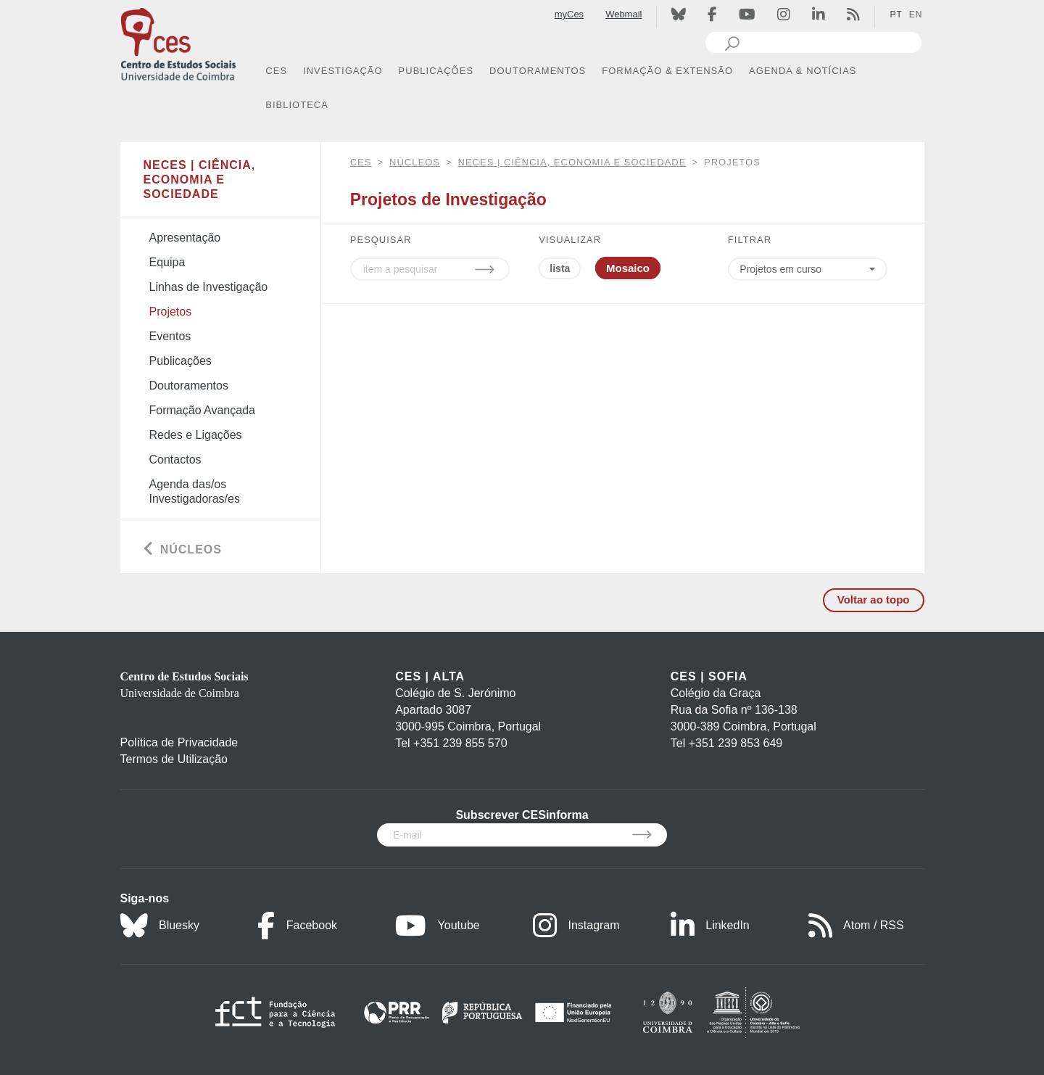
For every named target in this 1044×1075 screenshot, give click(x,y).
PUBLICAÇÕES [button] (436, 70)
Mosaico (628, 268)
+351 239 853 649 (735, 743)
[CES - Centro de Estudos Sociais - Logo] (178, 42)
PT (896, 14)
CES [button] (276, 70)
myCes (569, 14)
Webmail (623, 14)
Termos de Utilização (174, 759)
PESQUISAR (381, 239)
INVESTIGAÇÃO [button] (343, 70)
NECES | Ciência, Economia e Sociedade (572, 162)
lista (560, 268)
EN (916, 14)
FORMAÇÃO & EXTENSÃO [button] (667, 70)
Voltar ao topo (873, 599)
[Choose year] (811, 269)
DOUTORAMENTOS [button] (537, 70)
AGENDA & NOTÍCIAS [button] (802, 70)
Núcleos (414, 162)
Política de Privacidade (179, 742)
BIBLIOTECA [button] (296, 104)
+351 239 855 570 (460, 743)
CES (361, 162)
